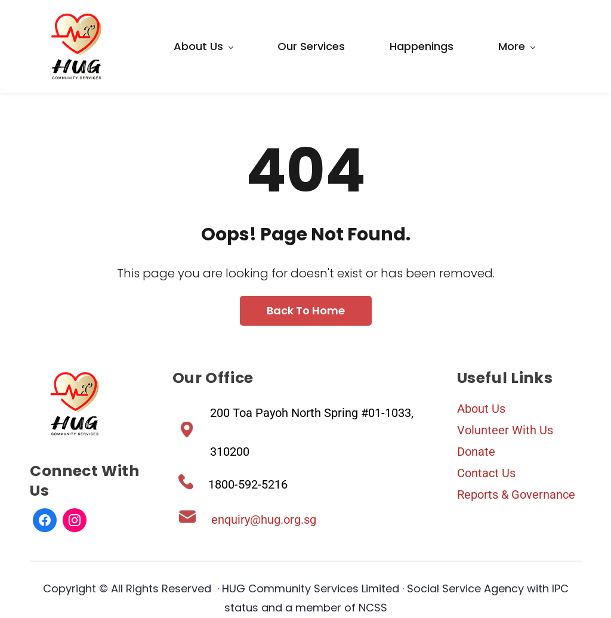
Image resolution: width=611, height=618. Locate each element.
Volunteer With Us (505, 430)
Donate (476, 451)
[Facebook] (45, 520)
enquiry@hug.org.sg (263, 519)
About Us (481, 408)
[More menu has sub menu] (516, 46)
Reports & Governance (516, 494)
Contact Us (486, 473)
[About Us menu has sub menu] (203, 46)
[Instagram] (75, 520)
